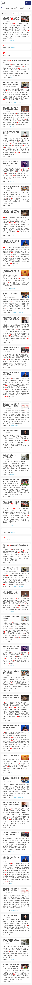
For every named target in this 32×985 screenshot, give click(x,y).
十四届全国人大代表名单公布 (11, 272)
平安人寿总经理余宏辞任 (10, 430)
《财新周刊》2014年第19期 (16, 312)
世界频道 (12, 236)
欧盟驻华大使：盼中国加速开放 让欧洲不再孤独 (11, 242)
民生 (11, 206)
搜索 (28, 3)
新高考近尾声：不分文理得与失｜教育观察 (11, 187)
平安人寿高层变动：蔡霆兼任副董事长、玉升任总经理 (11, 18)
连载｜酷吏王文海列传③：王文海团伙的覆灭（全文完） (11, 108)
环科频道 (12, 474)
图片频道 (12, 497)
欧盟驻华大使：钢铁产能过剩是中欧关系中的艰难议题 (11, 212)
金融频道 (12, 40)
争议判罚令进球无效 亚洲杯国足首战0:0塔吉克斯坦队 (11, 480)
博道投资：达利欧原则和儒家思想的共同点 (16, 61)
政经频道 (12, 126)
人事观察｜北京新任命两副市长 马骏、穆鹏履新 (11, 348)
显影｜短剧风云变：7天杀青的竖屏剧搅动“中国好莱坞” (10, 83)
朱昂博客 (12, 77)
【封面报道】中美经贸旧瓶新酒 (11, 294)
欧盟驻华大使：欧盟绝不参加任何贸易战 (11, 373)
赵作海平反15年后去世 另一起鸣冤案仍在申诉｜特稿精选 (11, 162)
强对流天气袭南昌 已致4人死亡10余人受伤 (11, 456)
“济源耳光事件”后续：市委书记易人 (11, 133)
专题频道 (13, 47)
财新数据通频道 (14, 425)
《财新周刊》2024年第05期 (16, 102)
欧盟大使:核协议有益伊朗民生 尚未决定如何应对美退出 (11, 318)
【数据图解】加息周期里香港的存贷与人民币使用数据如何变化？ (11, 405)
